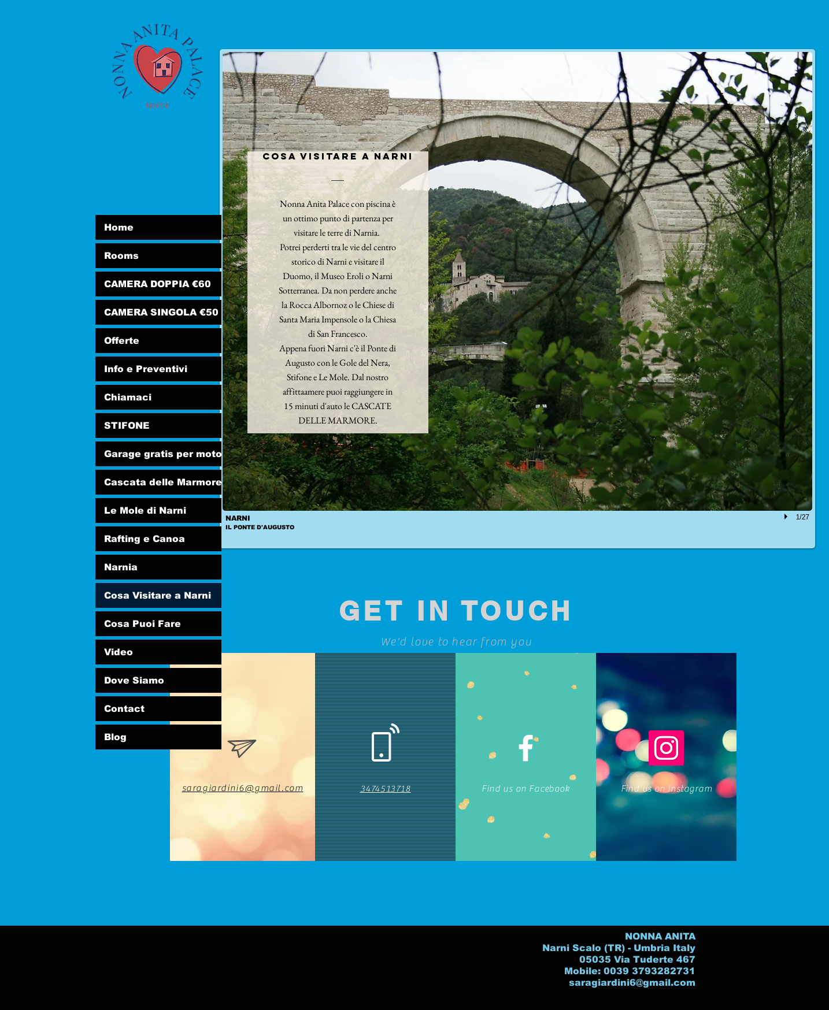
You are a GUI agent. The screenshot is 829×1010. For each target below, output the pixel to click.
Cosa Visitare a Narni (157, 595)
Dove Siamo (134, 680)
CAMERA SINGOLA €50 (161, 312)
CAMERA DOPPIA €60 (157, 284)
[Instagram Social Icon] (666, 748)
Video (118, 652)
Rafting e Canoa (144, 539)
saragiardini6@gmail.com (632, 982)
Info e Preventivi (145, 369)
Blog (115, 737)
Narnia (121, 567)
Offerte (121, 341)
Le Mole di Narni (145, 510)
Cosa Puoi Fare (142, 624)
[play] (787, 516)
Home (119, 227)
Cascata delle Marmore (162, 482)
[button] (517, 298)
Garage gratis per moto (162, 454)
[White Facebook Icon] (525, 748)
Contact (124, 709)
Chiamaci (127, 397)
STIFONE (127, 425)
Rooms (121, 256)
